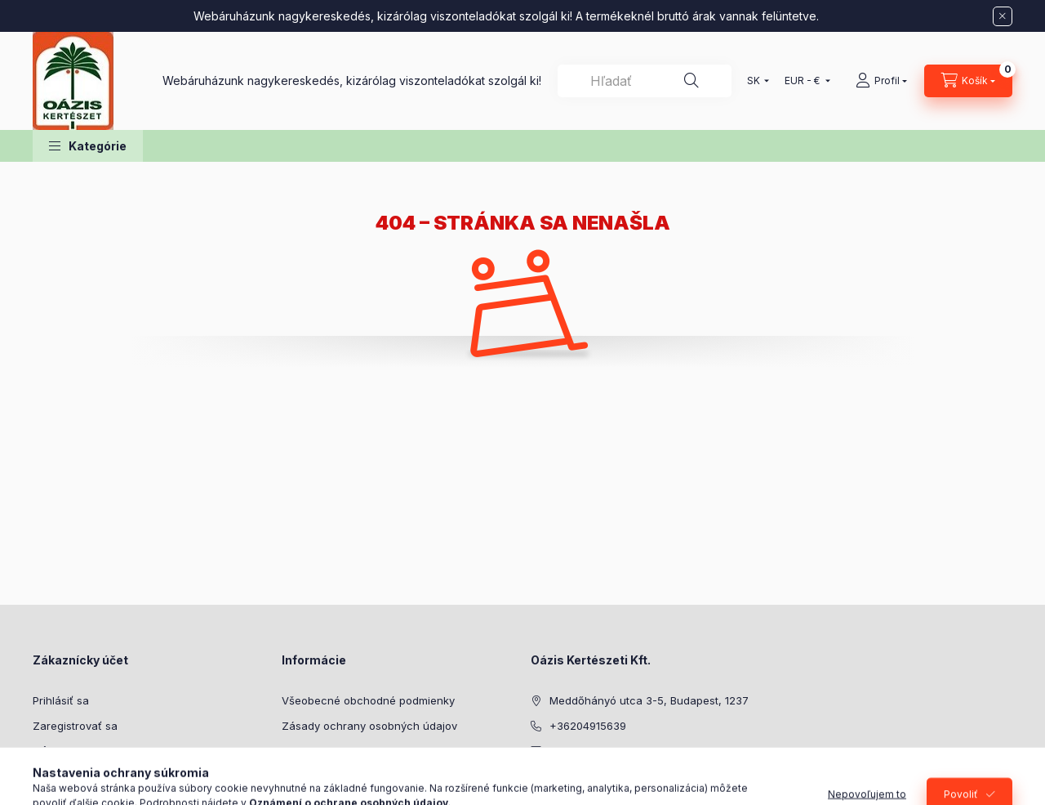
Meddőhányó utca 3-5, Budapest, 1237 (649, 700)
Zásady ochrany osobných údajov (369, 725)
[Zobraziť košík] (968, 81)
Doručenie (308, 775)
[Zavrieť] (1002, 16)
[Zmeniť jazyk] (754, 81)
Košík (46, 775)
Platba (298, 750)
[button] (88, 146)
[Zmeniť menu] (803, 81)
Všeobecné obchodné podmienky (368, 700)
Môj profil (56, 750)
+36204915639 (587, 725)
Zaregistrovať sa (75, 725)
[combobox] (645, 81)
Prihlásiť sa (61, 700)
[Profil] (881, 81)
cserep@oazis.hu (593, 750)
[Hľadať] (691, 80)
